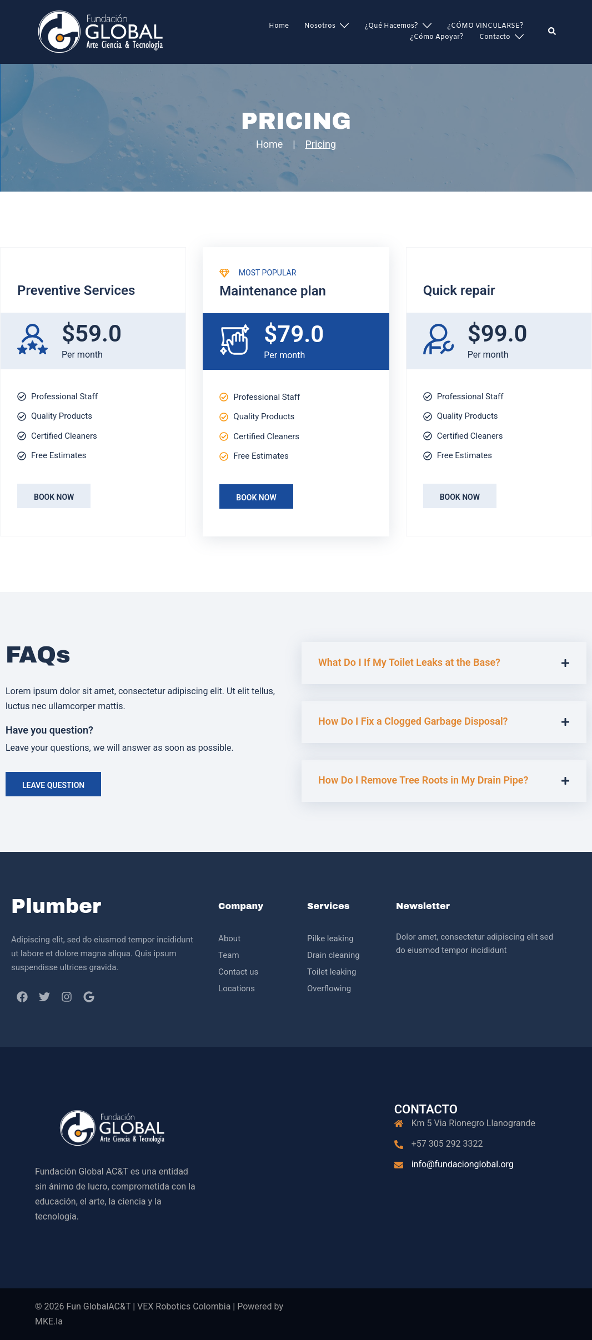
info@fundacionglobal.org (463, 1164)
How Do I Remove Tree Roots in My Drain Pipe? (423, 780)
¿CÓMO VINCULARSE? (485, 26)
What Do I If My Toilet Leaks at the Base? (409, 662)
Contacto (494, 37)
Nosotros (319, 26)
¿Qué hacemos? (391, 26)
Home (279, 26)
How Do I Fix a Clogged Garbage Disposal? (413, 721)
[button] (552, 31)
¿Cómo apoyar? (437, 37)
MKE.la (49, 1321)
